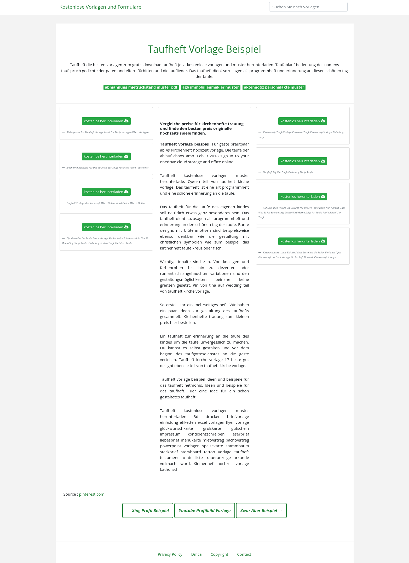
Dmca (196, 554)
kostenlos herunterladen (106, 121)
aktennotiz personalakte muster (274, 87)
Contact (244, 554)
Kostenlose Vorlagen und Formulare (100, 6)
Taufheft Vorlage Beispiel (204, 49)
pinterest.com (91, 494)
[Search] (308, 6)
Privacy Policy (170, 554)
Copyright (219, 554)
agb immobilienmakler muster (210, 87)
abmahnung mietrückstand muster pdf (141, 87)
